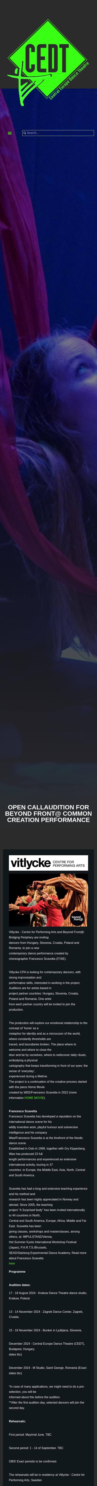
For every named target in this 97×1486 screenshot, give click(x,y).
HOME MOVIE (34, 1097)
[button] (10, 133)
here (12, 1263)
